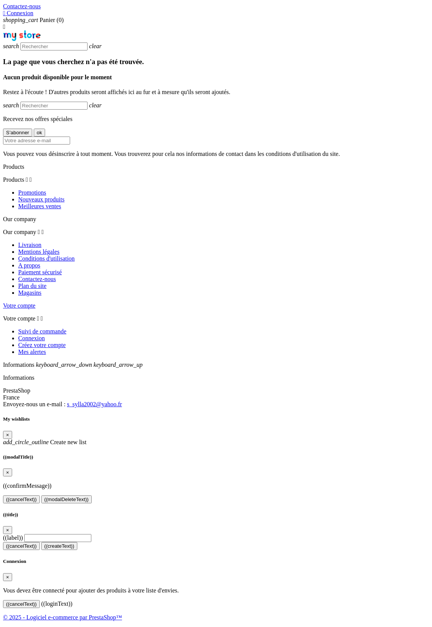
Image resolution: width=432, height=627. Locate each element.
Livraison (29, 245)
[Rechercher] (54, 46)
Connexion (31, 338)
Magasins (29, 292)
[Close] (7, 435)
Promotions (32, 192)
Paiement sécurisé (40, 272)
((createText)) (59, 546)
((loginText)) (56, 603)
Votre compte (19, 305)
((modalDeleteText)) (66, 499)
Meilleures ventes (39, 206)
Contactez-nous (22, 6)
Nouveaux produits (41, 199)
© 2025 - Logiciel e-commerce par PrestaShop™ (62, 617)
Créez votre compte (42, 345)
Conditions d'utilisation (46, 258)
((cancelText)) (21, 499)
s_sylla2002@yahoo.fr (94, 404)
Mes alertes (32, 352)
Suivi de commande (42, 331)
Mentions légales (38, 251)
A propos (29, 265)
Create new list (44, 442)
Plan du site (32, 286)
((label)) (13, 537)
